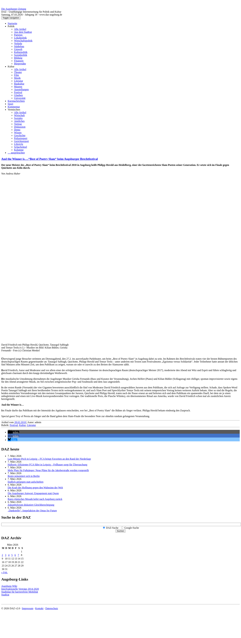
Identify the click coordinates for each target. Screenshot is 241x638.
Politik (11, 26)
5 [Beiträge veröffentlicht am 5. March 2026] (12, 555)
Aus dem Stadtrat (23, 32)
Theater (18, 72)
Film (16, 75)
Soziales (18, 118)
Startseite (12, 23)
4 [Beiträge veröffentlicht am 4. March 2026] (8, 555)
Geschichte (19, 135)
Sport (10, 103)
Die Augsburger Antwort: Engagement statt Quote (33, 493)
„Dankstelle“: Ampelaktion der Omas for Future (32, 510)
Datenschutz (51, 608)
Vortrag (18, 124)
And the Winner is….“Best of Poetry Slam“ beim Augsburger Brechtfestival (49, 159)
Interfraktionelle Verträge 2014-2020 (20, 589)
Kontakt (39, 608)
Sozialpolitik (20, 55)
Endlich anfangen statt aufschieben (25, 481)
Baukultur (19, 83)
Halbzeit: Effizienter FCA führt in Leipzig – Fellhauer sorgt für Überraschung (47, 464)
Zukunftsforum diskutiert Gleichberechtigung (31, 504)
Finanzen (18, 60)
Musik (17, 78)
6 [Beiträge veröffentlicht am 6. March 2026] (15, 555)
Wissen (17, 132)
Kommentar (14, 106)
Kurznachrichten (16, 101)
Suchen (120, 531)
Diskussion (19, 126)
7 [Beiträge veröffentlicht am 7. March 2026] (18, 555)
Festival (18, 92)
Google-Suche (131, 527)
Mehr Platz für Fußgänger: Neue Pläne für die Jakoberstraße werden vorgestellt (48, 470)
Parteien (18, 35)
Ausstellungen (21, 89)
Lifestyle (18, 144)
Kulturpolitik (20, 52)
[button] (13, 432)
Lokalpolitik (20, 37)
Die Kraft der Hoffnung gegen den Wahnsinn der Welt (35, 487)
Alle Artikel (20, 29)
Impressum (27, 608)
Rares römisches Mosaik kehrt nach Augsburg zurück (35, 499)
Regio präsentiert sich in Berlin (24, 476)
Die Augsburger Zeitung (13, 9)
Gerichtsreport (21, 141)
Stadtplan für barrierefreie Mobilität (19, 591)
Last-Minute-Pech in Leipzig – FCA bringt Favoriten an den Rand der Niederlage (49, 458)
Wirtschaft (19, 115)
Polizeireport (20, 138)
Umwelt (18, 49)
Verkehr (18, 43)
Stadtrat (5, 594)
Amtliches (19, 121)
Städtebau (19, 46)
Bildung (18, 58)
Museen (18, 86)
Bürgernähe (20, 63)
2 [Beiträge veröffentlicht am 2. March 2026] (2, 555)
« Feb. (4, 572)
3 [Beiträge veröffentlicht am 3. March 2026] (5, 555)
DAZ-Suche (112, 527)
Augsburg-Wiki (9, 586)
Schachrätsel (20, 147)
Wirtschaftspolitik (23, 40)
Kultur (11, 66)
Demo (17, 129)
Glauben (18, 95)
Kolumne (19, 149)
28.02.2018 (20, 422)
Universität (19, 98)
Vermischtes (14, 109)
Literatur (18, 80)
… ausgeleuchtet (16, 152)
